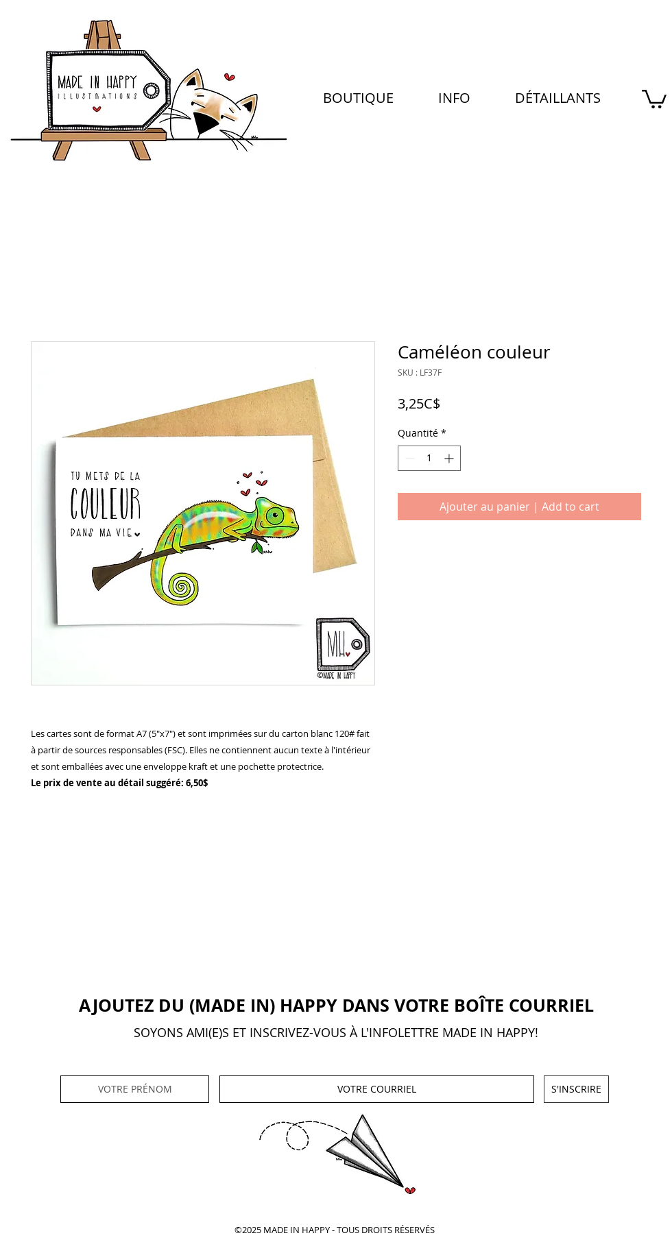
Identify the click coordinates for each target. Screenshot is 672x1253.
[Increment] (450, 458)
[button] (454, 98)
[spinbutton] (429, 458)
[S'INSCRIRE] (576, 1089)
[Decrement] (408, 458)
